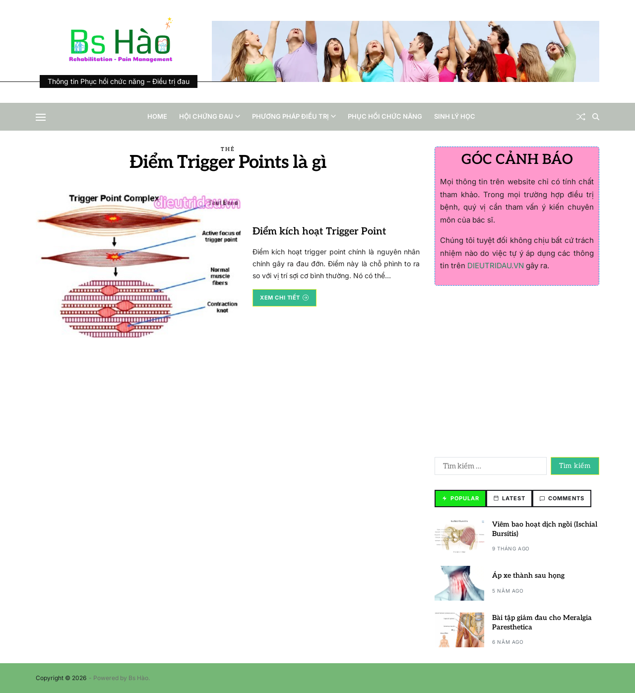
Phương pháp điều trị (294, 116)
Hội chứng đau (209, 116)
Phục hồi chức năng (385, 116)
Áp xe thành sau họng (528, 575)
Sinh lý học (454, 116)
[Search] (595, 116)
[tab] (460, 498)
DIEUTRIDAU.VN (495, 265)
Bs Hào (138, 678)
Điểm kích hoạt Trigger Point (319, 231)
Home (157, 116)
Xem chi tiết (284, 297)
